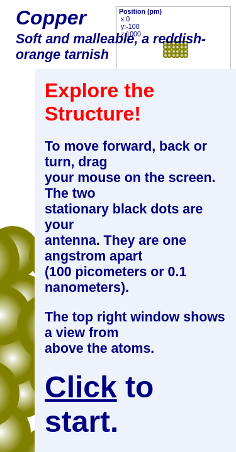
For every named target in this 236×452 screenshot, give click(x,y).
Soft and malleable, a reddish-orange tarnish (111, 46)
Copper (51, 17)
